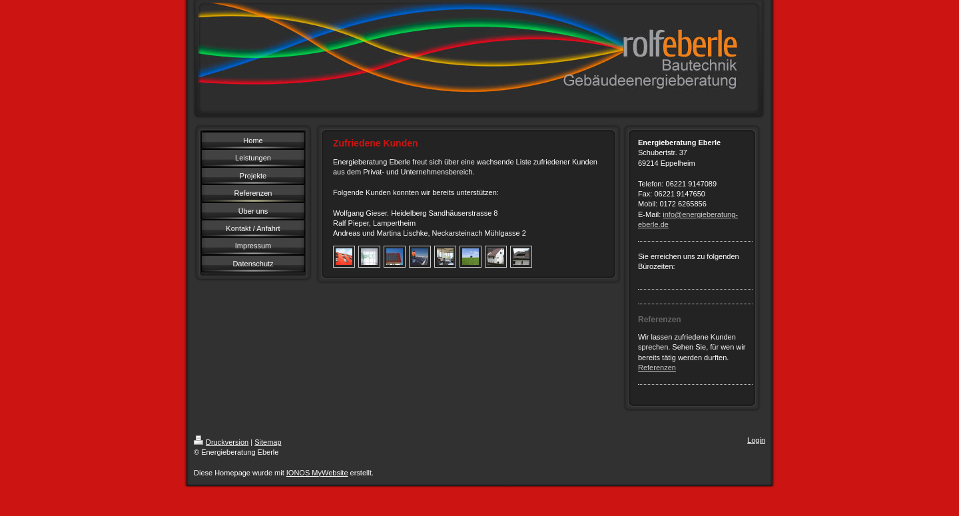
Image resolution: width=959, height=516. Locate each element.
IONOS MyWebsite (317, 473)
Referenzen (657, 368)
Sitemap (267, 442)
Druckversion (221, 442)
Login (756, 440)
